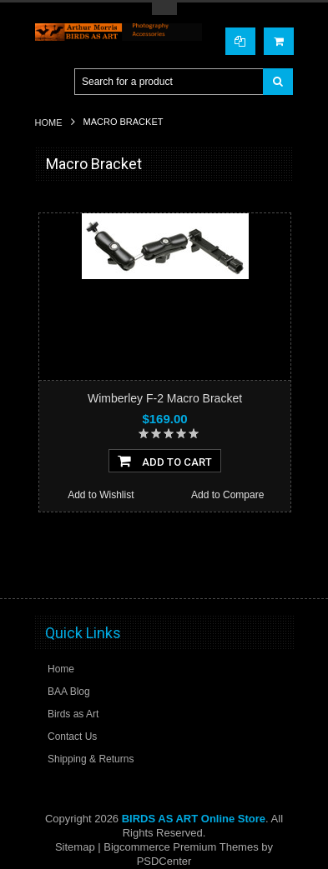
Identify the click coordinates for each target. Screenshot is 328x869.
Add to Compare (227, 495)
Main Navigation (49, 82)
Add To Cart (165, 460)
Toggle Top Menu (164, 8)
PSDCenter (164, 861)
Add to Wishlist (101, 495)
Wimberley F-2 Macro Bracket (165, 398)
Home (49, 122)
